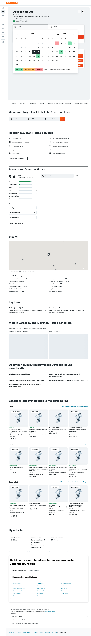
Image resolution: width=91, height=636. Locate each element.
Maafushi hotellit (65, 586)
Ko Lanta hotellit (41, 586)
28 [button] (34, 60)
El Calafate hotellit (66, 583)
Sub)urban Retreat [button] (54, 427)
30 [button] (42, 60)
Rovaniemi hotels (41, 596)
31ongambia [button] (72, 467)
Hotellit (19, 632)
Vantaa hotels (40, 593)
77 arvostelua (24, 21)
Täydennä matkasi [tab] (34, 570)
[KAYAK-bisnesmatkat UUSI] (3, 32)
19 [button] (25, 56)
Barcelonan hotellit (18, 586)
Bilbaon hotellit (17, 583)
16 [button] (42, 52)
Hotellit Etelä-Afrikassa (37, 632)
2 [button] (42, 43)
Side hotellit (64, 588)
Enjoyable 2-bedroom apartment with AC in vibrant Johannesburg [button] (77, 429)
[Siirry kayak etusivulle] (12, 3)
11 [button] (21, 52)
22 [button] (38, 56)
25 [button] (21, 60)
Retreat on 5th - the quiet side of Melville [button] (38, 430)
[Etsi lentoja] (3, 8)
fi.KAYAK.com (12, 632)
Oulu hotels (64, 591)
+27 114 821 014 (17, 18)
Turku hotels (16, 596)
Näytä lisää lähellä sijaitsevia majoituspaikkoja (74, 406)
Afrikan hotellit (26, 632)
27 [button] (30, 60)
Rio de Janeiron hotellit (19, 588)
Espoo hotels (64, 593)
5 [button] (25, 48)
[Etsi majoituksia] (3, 12)
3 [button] (61, 43)
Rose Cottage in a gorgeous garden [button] (18, 506)
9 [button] (42, 48)
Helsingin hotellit (41, 581)
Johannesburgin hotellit (51, 632)
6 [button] (29, 48)
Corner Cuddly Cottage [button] (16, 467)
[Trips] (3, 37)
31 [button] (17, 65)
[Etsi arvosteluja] (58, 176)
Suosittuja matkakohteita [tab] (19, 570)
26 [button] (25, 60)
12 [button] (25, 52)
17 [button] (17, 56)
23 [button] (42, 56)
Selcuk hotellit (41, 588)
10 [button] (17, 52)
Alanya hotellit (65, 581)
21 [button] (34, 56)
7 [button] (48, 48)
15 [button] (38, 52)
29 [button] (38, 60)
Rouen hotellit (41, 591)
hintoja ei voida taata (50, 611)
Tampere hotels (17, 593)
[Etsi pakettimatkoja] (3, 19)
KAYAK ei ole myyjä (49, 617)
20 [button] (30, 56)
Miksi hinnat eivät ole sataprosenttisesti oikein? (49, 623)
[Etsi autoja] (3, 15)
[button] (3, 3)
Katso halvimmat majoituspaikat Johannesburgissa (73, 444)
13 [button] (29, 52)
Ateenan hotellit (17, 581)
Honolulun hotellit (18, 591)
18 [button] (21, 56)
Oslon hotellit (40, 583)
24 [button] (17, 60)
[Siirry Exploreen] (3, 24)
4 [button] (21, 48)
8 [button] (38, 48)
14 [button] (34, 52)
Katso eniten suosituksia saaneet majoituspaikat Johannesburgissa (69, 482)
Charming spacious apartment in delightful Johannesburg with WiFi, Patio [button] (38, 469)
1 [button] (38, 43)
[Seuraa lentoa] (3, 28)
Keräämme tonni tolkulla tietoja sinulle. (49, 620)
